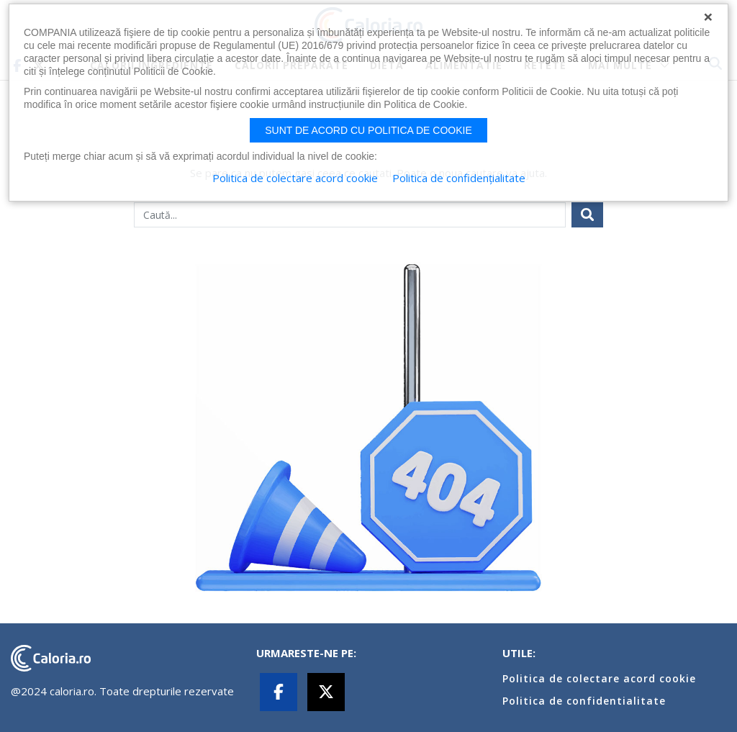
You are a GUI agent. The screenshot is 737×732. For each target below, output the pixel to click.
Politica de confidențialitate (458, 178)
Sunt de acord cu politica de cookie (368, 130)
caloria (51, 658)
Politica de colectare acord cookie (599, 678)
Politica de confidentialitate (584, 701)
